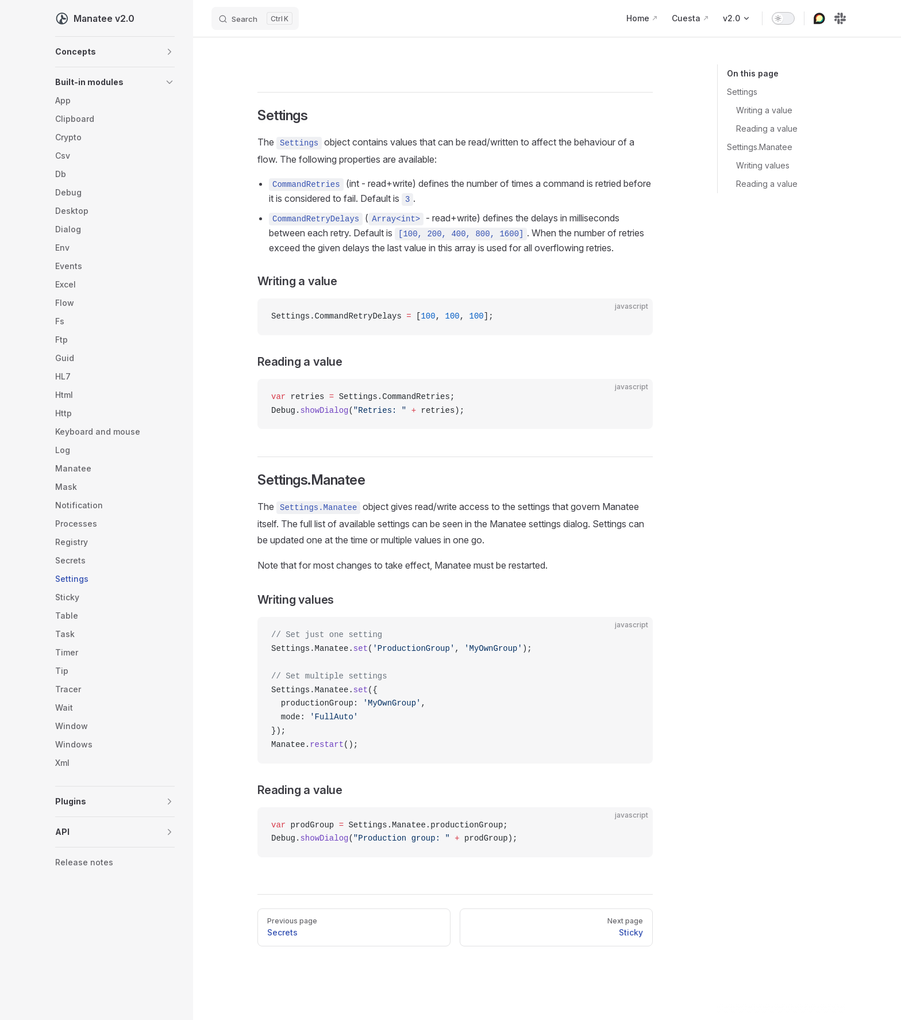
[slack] (840, 18)
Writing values (763, 165)
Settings (742, 92)
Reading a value (767, 128)
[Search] (255, 18)
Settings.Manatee (759, 147)
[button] (115, 52)
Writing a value (764, 110)
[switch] (783, 18)
